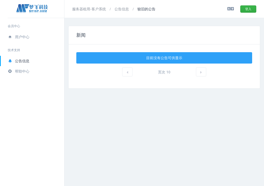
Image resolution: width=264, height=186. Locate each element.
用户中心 (18, 36)
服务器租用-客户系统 (89, 8)
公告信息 (18, 60)
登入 (248, 9)
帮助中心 (18, 71)
